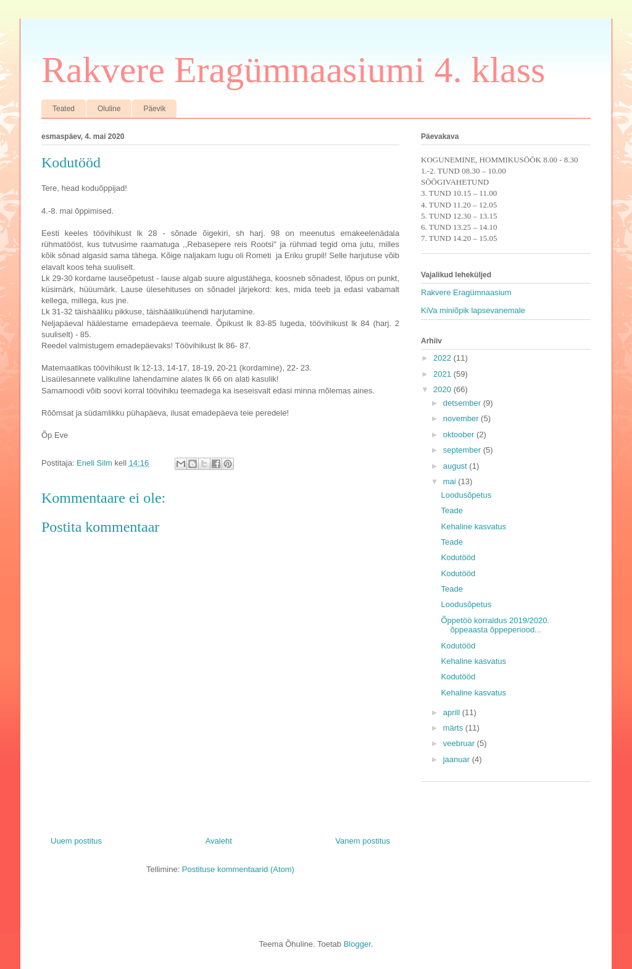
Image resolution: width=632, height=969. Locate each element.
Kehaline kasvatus (473, 526)
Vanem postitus (362, 840)
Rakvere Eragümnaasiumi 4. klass (293, 69)
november (462, 418)
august (456, 466)
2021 (443, 374)
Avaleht (219, 840)
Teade (451, 510)
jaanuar (457, 759)
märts (454, 727)
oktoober (459, 434)
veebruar (460, 743)
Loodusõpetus (466, 495)
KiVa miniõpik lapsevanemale (473, 310)
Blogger (357, 944)
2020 (443, 389)
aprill (452, 712)
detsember (463, 403)
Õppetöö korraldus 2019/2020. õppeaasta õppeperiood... (495, 625)
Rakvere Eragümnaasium (466, 292)
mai (451, 481)
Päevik (154, 108)
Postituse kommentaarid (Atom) (238, 869)
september (463, 450)
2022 (443, 358)
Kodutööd (458, 557)
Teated (63, 108)
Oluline (109, 108)
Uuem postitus (76, 840)
